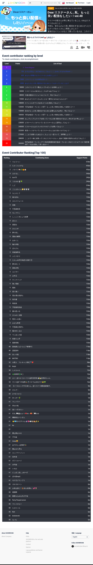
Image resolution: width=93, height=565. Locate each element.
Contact (28, 544)
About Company (6, 536)
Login (89, 3)
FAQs (27, 536)
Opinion (28, 547)
